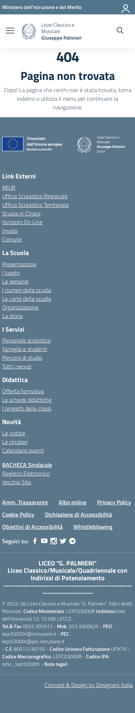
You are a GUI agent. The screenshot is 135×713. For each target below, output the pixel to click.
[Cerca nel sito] (120, 31)
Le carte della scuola (26, 298)
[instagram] (53, 541)
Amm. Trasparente (25, 502)
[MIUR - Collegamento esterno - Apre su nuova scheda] (41, 7)
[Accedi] (126, 7)
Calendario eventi (23, 450)
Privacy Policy (114, 502)
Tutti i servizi (16, 366)
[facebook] (35, 541)
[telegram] (72, 541)
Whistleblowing (92, 526)
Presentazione (19, 264)
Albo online (72, 502)
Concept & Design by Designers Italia (89, 685)
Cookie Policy (18, 514)
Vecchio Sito (16, 482)
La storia (12, 316)
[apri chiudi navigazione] (10, 31)
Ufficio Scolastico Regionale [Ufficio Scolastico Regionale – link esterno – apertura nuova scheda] (35, 196)
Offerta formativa (23, 391)
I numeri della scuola (26, 290)
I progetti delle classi (26, 408)
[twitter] (63, 541)
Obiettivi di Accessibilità (32, 526)
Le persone (15, 281)
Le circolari (14, 441)
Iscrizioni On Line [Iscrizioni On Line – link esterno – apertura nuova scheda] (22, 222)
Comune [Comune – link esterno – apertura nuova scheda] (12, 239)
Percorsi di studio (22, 357)
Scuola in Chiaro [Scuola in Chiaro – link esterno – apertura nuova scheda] (21, 213)
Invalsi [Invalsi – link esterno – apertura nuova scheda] (10, 230)
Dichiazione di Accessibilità (78, 514)
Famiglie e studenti (24, 349)
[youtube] (44, 541)
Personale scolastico (26, 340)
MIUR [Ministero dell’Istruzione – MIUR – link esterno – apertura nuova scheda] (8, 187)
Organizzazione (20, 307)
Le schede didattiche (26, 399)
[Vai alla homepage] (29, 31)
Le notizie (13, 433)
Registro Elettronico (26, 473)
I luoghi (10, 272)
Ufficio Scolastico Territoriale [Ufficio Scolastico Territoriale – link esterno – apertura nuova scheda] (35, 204)
